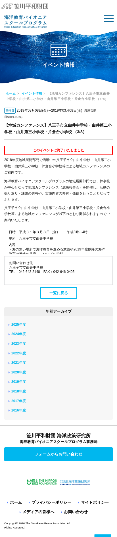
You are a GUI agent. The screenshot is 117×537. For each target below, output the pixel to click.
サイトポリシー (95, 502)
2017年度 (18, 401)
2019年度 (18, 382)
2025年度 (18, 325)
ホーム (11, 93)
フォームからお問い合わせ (58, 454)
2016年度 (18, 410)
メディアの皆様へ (38, 511)
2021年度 (18, 363)
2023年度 (18, 344)
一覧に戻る (58, 293)
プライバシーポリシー (51, 502)
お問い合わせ (76, 511)
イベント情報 (32, 93)
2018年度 (18, 391)
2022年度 (18, 353)
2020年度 (18, 372)
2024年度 (18, 334)
